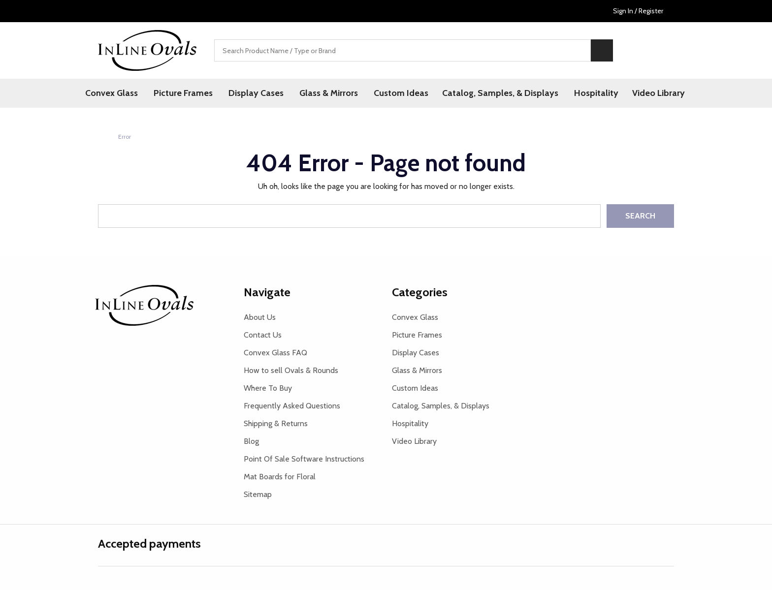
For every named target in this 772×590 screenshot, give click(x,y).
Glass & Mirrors (328, 93)
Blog (251, 441)
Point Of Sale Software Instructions (304, 459)
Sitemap (258, 494)
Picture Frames (183, 93)
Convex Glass (111, 93)
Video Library (658, 93)
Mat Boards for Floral (280, 476)
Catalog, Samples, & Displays (500, 93)
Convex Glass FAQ (275, 352)
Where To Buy (268, 388)
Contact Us (263, 335)
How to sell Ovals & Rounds (291, 370)
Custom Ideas (401, 93)
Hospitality (596, 93)
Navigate (267, 292)
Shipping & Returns (276, 423)
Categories (420, 292)
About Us (260, 317)
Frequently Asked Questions (292, 405)
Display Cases (256, 93)
